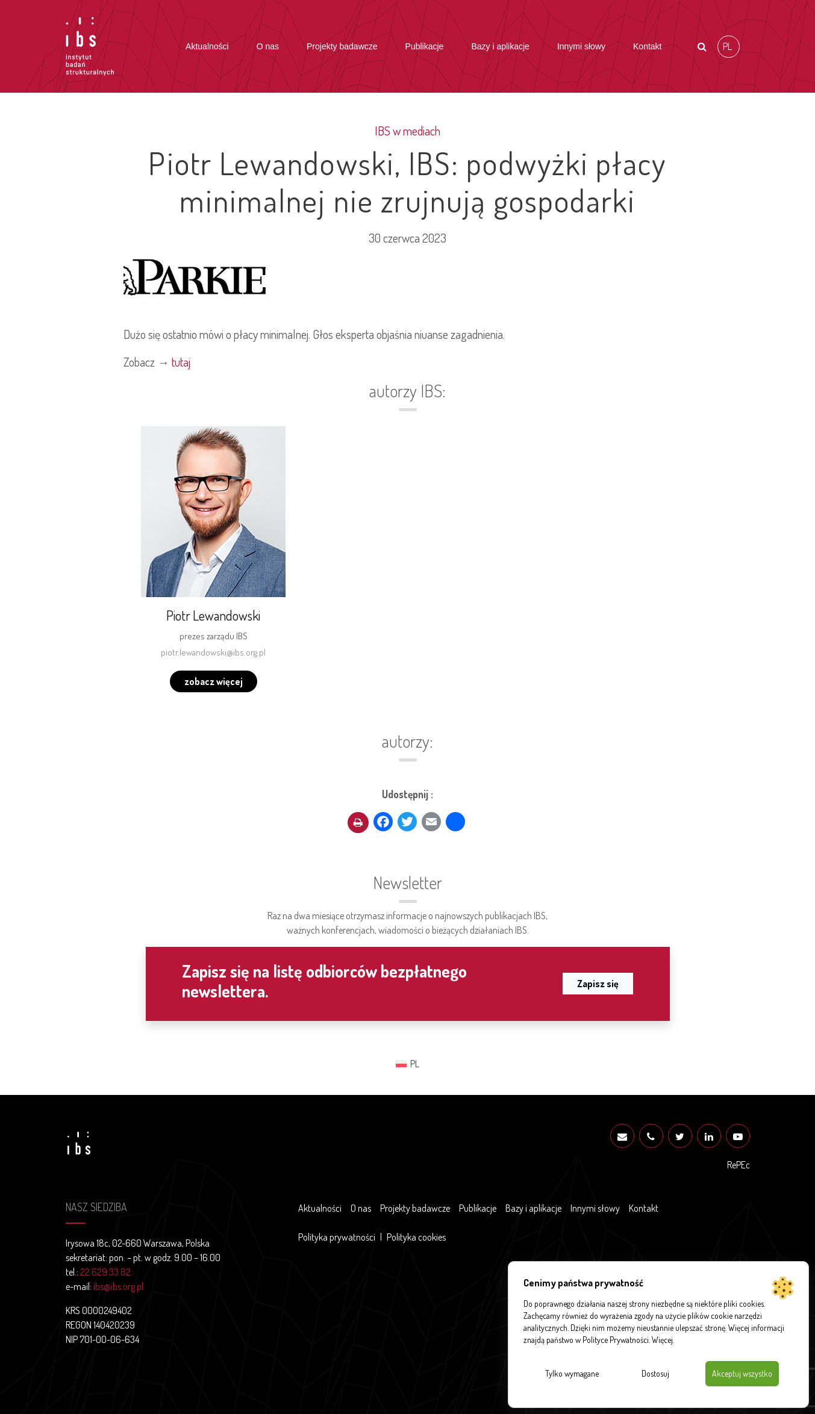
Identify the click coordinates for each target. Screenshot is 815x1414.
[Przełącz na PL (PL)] (728, 47)
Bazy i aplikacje (500, 46)
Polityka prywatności (336, 1237)
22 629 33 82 (105, 1272)
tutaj (181, 362)
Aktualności (207, 46)
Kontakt (647, 46)
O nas (268, 46)
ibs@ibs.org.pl (118, 1286)
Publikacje (424, 46)
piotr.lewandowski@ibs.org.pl (213, 652)
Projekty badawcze (342, 46)
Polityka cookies (416, 1237)
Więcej (662, 1340)
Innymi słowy (581, 46)
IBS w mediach (407, 130)
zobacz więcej (213, 681)
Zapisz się (598, 984)
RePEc (738, 1165)
